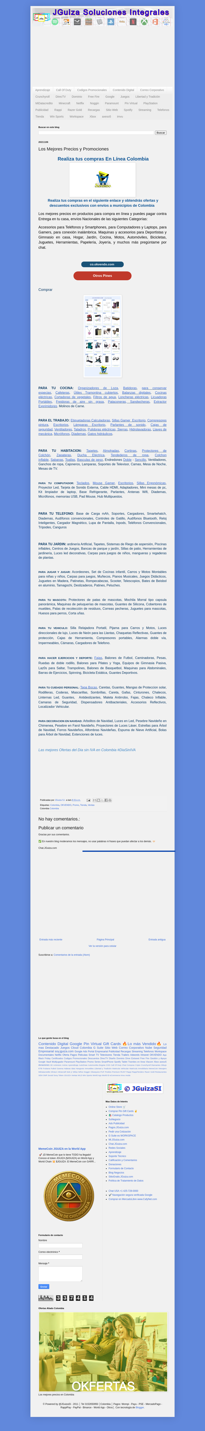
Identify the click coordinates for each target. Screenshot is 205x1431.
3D (51, 1065)
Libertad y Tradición (148, 96)
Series (97, 1062)
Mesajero (163, 1068)
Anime (64, 1065)
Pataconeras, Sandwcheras (129, 401)
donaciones (43, 1065)
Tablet (125, 1062)
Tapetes (91, 450)
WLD (80, 1075)
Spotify (128, 109)
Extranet (135, 1058)
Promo (76, 805)
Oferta (65, 1055)
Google (110, 96)
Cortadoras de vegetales (72, 397)
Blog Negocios (116, 1172)
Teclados (82, 483)
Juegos (125, 96)
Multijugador (57, 1062)
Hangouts (80, 1068)
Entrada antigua (157, 939)
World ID (105, 1075)
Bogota (102, 1065)
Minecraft (64, 103)
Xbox (93, 116)
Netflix (80, 103)
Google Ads (80, 1051)
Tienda (39, 116)
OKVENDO (66, 805)
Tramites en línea (136, 1062)
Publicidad (41, 109)
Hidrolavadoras (140, 429)
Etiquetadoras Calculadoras (90, 420)
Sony (55, 1075)
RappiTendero (138, 1072)
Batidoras (130, 388)
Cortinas (131, 450)
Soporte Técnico (117, 1156)
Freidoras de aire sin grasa (80, 401)
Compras (131, 1065)
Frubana (46, 1068)
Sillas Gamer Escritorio (129, 420)
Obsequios (95, 1072)
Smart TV (93, 1055)
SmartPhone (107, 1062)
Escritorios (60, 425)
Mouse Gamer (104, 483)
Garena (60, 1068)
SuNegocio (115, 1119)
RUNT (123, 1072)
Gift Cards (112, 1044)
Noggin (94, 103)
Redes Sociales (117, 1148)
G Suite (98, 1047)
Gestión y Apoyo (158, 1058)
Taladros (80, 429)
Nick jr (69, 1072)
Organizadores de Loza (98, 388)
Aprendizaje (42, 90)
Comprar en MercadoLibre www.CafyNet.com (133, 1199)
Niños (80, 1072)
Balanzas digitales (136, 392)
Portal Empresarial (98, 1051)
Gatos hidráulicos (99, 434)
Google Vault (44, 1062)
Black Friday (44, 1058)
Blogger (140, 1407)
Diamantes (156, 1065)
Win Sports (56, 116)
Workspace (77, 116)
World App (96, 1075)
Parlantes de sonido (128, 425)
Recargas (94, 109)
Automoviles (93, 1065)
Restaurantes (161, 1072)
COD (108, 1065)
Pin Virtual (131, 103)
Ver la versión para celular (103, 946)
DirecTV (61, 96)
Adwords (135, 1055)
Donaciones (115, 1164)
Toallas (70, 459)
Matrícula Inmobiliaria (139, 1068)
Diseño (112, 1058)
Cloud (74, 1047)
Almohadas (111, 450)
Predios (108, 1072)
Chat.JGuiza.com (118, 1144)
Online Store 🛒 (117, 1107)
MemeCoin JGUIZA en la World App (62, 1148)
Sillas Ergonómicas (151, 483)
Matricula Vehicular (120, 1068)
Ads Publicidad (117, 1123)
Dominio (77, 96)
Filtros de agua (104, 397)
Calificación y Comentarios (123, 1160)
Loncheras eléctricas (133, 397)
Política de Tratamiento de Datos (126, 1180)
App (165, 1055)
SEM (40, 1075)
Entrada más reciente (50, 939)
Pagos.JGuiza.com (119, 1127)
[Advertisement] (102, 56)
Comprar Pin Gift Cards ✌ (123, 1111)
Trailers (125, 1055)
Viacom (149, 1062)
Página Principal (105, 939)
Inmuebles (89, 1068)
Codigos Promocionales (92, 90)
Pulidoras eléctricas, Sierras (108, 429)
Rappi (58, 109)
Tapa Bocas (88, 687)
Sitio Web (112, 109)
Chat (124, 1065)
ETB (40, 1068)
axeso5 (106, 116)
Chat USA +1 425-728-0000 (123, 1191)
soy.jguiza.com (64, 1051)
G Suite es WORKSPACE (122, 1135)
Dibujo (164, 1065)
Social (50, 1075)
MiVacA (54, 1072)
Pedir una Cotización (120, 1131)
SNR (45, 1075)
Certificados (57, 1058)
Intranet (145, 1055)
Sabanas (57, 459)
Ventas (91, 805)
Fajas (98, 658)
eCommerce (115, 1075)
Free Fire (93, 96)
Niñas (75, 1072)
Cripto (137, 1065)
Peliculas (82, 1055)
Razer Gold (75, 109)
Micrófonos (61, 434)
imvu (120, 116)
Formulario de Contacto (121, 1168)
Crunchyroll (42, 96)
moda (128, 1075)
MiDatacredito (44, 103)
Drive (127, 1058)
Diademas (78, 434)
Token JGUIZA (64, 1075)
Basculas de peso (90, 459)
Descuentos (93, 1058)
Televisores (106, 1055)
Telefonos (163, 109)
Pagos (73, 1055)
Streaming (144, 109)
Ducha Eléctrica (91, 455)
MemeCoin (153, 1068)
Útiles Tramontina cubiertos (96, 392)
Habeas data (69, 1068)
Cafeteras (62, 392)
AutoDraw (83, 1065)
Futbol (53, 1068)
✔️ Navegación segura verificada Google (130, 1195)
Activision (57, 1065)
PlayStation (150, 103)
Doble (127, 459)
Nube (148, 1047)
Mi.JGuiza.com (117, 1139)
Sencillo (140, 459)
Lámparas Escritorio (89, 425)
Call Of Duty (63, 90)
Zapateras (64, 455)
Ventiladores (63, 429)
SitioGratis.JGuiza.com (121, 1176)
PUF (102, 1072)
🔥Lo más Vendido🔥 (142, 1044)
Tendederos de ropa (129, 455)
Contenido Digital (123, 90)
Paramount (112, 103)
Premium (116, 1072)
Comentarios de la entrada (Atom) (72, 954)
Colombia (54, 805)
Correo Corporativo (152, 90)
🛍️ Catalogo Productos (121, 1115)
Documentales (46, 1055)
